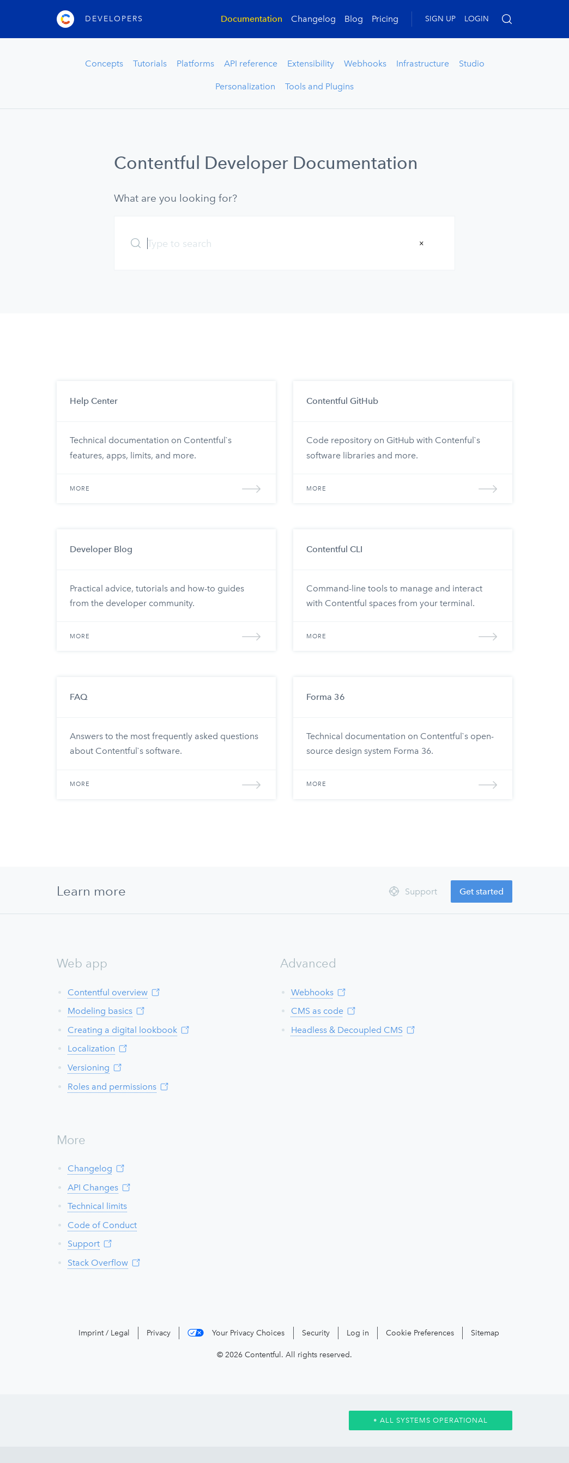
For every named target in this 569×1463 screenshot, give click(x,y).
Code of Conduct (102, 1225)
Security (316, 1333)
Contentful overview (108, 992)
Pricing (385, 19)
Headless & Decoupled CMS (347, 1030)
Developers (114, 18)
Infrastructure (422, 63)
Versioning (89, 1067)
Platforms (195, 63)
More (166, 488)
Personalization (245, 86)
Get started (481, 891)
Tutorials (150, 63)
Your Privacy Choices (248, 1333)
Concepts (104, 63)
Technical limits (97, 1206)
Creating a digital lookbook (122, 1030)
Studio (472, 63)
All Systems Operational (430, 1420)
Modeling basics (100, 1011)
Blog (353, 19)
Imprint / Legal (104, 1333)
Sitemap (485, 1333)
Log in (358, 1333)
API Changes (93, 1187)
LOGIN (476, 18)
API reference (250, 63)
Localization (91, 1048)
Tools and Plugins (319, 86)
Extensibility (310, 63)
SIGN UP (440, 18)
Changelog (313, 19)
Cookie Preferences (420, 1333)
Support (84, 1243)
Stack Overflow (98, 1263)
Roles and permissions (112, 1086)
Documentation (251, 19)
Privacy (159, 1333)
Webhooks (365, 63)
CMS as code (317, 1011)
